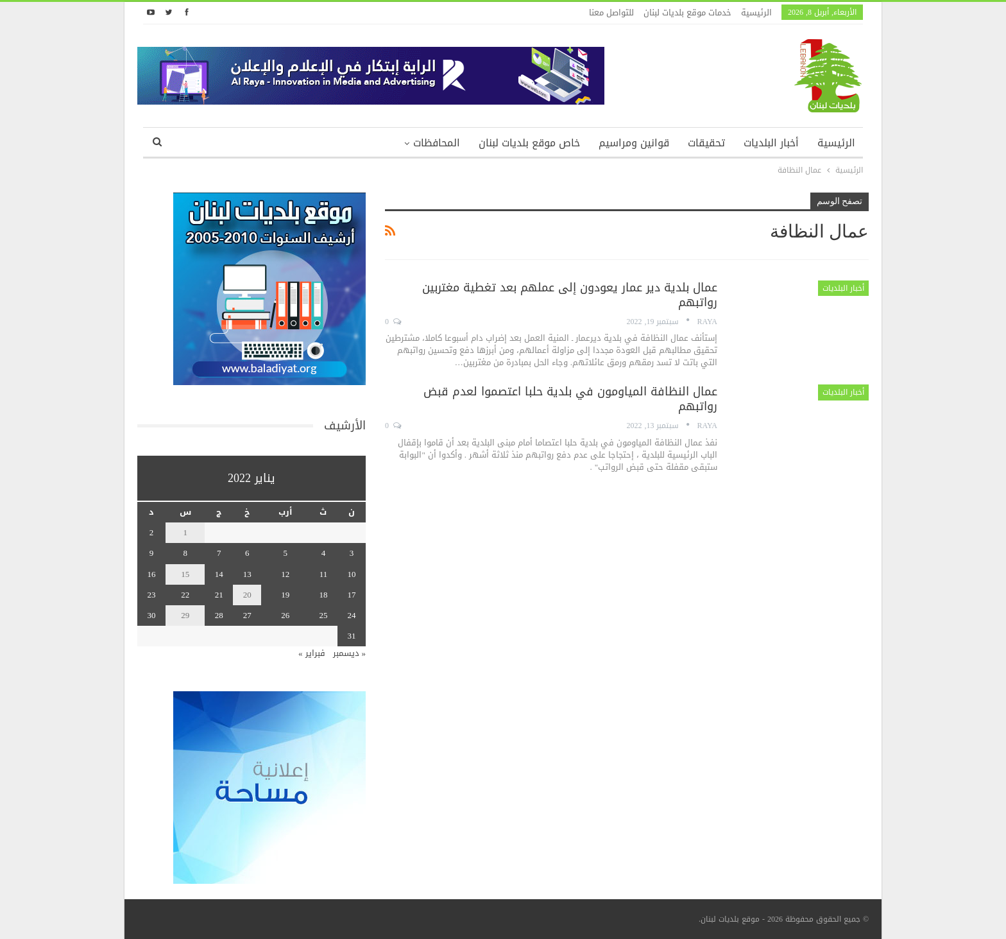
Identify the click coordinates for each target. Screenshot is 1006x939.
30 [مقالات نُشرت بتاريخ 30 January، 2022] (152, 615)
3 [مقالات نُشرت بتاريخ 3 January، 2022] (352, 553)
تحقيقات (706, 143)
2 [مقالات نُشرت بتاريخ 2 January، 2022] (151, 532)
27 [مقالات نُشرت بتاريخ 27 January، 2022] (247, 615)
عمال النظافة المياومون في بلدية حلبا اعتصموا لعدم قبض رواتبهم (570, 399)
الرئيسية (756, 12)
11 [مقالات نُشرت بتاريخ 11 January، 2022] (324, 574)
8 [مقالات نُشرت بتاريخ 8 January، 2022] (185, 553)
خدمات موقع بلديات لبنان (687, 12)
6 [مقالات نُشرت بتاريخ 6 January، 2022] (247, 553)
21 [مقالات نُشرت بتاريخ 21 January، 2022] (219, 595)
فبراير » (311, 653)
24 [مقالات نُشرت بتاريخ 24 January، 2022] (352, 615)
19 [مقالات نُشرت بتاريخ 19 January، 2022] (285, 595)
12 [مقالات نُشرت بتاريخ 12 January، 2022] (285, 574)
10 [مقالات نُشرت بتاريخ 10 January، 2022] (352, 574)
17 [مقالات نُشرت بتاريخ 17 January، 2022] (352, 595)
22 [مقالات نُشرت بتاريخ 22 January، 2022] (185, 595)
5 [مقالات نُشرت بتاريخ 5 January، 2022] (285, 553)
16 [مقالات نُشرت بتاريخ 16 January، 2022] (152, 574)
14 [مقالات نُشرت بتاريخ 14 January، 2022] (219, 574)
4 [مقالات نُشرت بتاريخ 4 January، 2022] (323, 553)
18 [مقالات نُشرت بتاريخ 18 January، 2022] (323, 595)
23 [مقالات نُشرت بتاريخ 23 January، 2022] (152, 595)
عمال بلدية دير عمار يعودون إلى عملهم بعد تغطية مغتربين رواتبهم (569, 295)
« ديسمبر (349, 653)
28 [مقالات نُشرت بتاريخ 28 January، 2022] (219, 615)
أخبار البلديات (771, 143)
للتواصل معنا (611, 12)
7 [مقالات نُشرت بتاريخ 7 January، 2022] (219, 553)
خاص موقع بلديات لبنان (529, 143)
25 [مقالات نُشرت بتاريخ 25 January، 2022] (323, 615)
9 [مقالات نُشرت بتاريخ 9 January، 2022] (151, 553)
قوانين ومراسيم (634, 143)
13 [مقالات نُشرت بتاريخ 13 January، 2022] (247, 574)
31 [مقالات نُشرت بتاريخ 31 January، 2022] (352, 636)
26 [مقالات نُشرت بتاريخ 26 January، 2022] (285, 615)
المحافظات (436, 143)
